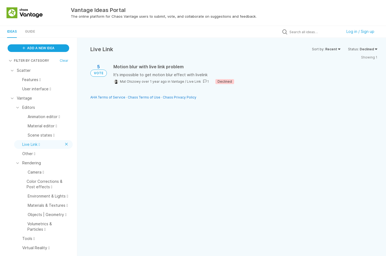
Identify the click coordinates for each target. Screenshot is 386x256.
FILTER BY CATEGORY (29, 60)
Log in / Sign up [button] (360, 31)
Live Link (194, 81)
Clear (64, 60)
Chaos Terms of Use (144, 97)
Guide (30, 31)
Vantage (177, 81)
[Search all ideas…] (314, 32)
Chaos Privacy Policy (179, 97)
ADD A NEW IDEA (39, 48)
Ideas (12, 31)
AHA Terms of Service (108, 97)
